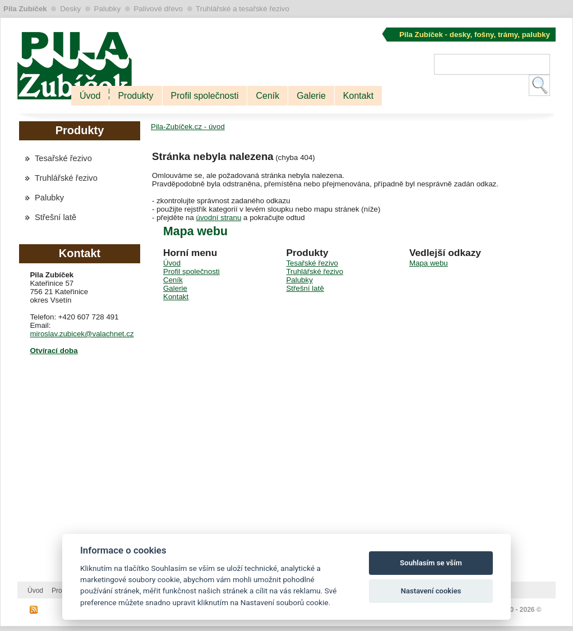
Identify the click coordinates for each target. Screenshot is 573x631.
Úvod (90, 95)
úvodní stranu (219, 217)
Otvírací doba (53, 350)
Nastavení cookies (431, 591)
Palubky (49, 197)
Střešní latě (55, 217)
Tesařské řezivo (63, 158)
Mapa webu (428, 263)
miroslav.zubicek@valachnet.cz (81, 334)
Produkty (135, 95)
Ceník (267, 95)
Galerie (311, 95)
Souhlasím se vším (431, 563)
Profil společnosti (205, 95)
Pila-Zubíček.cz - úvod (188, 126)
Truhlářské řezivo (66, 177)
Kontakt (358, 95)
